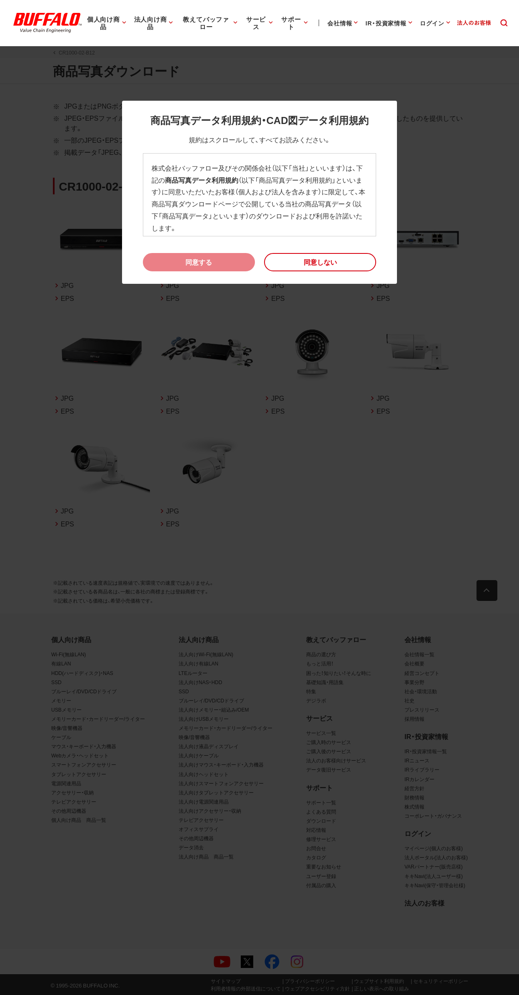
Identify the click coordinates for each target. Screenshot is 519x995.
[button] (320, 262)
